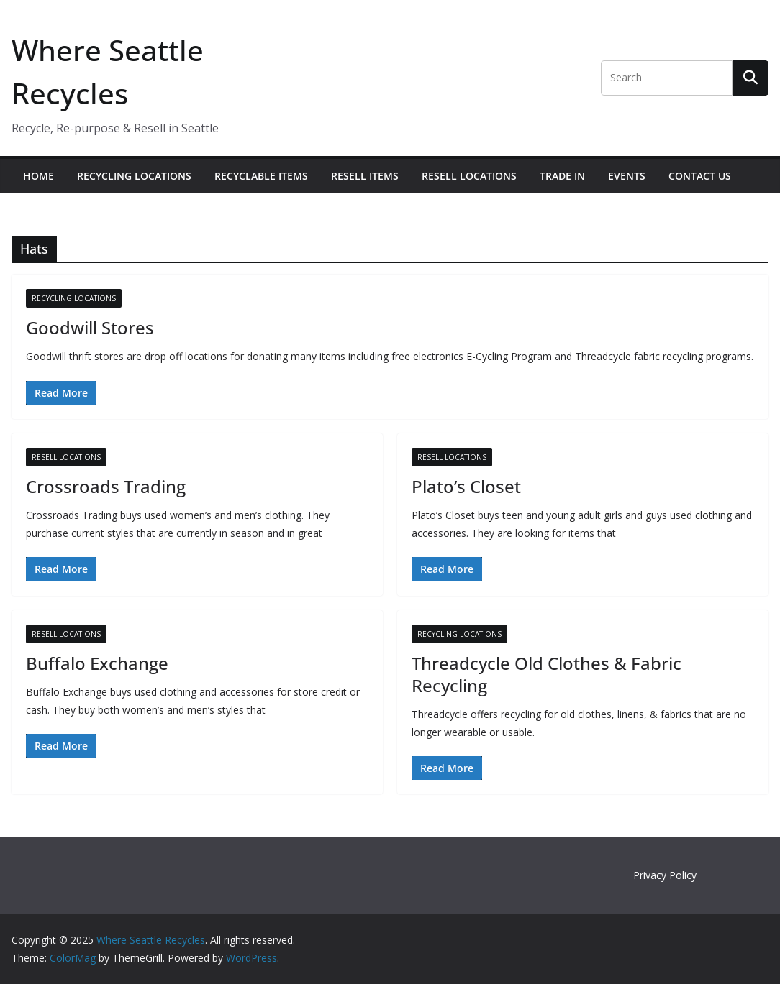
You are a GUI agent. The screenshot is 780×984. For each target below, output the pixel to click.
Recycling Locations (134, 176)
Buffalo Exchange (97, 663)
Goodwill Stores (90, 327)
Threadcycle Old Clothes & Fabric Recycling (546, 674)
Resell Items (365, 176)
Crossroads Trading (106, 486)
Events (626, 176)
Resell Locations (469, 176)
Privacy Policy (665, 875)
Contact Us (699, 176)
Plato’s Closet (466, 486)
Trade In (562, 176)
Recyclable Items (261, 176)
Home (38, 176)
